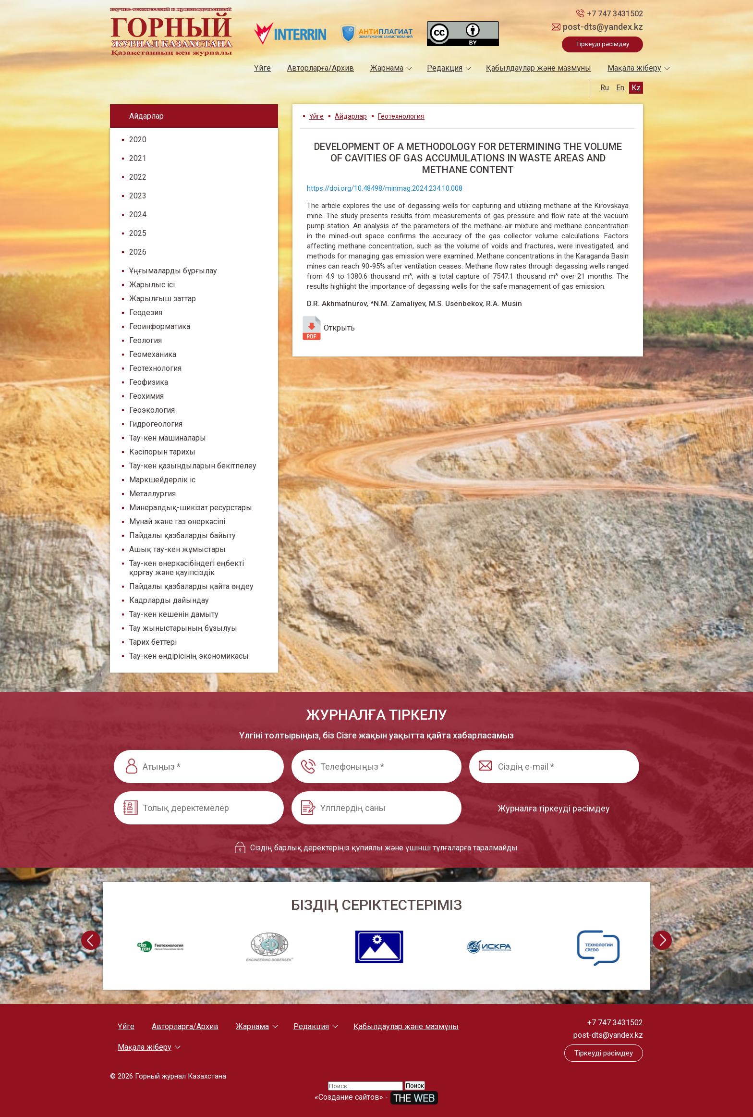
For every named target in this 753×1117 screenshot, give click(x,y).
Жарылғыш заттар (162, 298)
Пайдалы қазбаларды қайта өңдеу (191, 586)
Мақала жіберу (634, 68)
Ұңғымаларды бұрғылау (173, 270)
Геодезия (145, 312)
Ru (604, 87)
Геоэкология (152, 410)
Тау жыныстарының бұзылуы (183, 628)
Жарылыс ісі (152, 284)
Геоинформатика (159, 326)
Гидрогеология (155, 424)
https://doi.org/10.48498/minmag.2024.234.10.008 (384, 188)
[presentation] (90, 940)
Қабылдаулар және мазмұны (538, 68)
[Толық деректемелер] (199, 807)
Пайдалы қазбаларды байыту (182, 535)
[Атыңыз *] (199, 766)
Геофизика (148, 382)
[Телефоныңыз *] (376, 766)
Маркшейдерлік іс (162, 479)
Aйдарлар (351, 116)
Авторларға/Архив (320, 68)
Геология (145, 340)
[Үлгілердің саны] (376, 807)
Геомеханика (152, 354)
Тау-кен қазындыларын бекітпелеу (192, 465)
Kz (636, 87)
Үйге (262, 68)
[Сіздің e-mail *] (554, 766)
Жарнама (386, 68)
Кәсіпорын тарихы (162, 451)
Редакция (444, 68)
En (620, 87)
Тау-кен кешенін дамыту (174, 614)
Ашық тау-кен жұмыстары (177, 549)
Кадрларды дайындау (169, 600)
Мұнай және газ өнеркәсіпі (177, 521)
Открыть (327, 328)
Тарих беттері (153, 642)
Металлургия (152, 493)
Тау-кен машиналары (167, 437)
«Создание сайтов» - (376, 1097)
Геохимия (146, 396)
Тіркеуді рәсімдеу (602, 44)
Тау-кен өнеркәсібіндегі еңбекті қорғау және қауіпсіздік (186, 568)
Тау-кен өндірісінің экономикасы (189, 656)
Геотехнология (155, 368)
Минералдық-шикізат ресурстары (190, 507)
